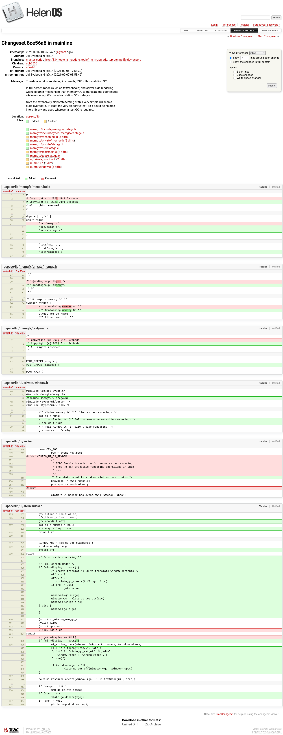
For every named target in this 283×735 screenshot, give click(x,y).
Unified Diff (130, 724)
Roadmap (221, 30)
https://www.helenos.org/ (267, 732)
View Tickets (270, 30)
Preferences (229, 24)
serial (39, 59)
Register (244, 24)
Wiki (186, 30)
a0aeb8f (31, 67)
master (30, 59)
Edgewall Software (40, 732)
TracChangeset (224, 714)
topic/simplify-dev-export (125, 59)
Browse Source (244, 30)
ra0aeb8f (8, 191)
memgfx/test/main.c (43, 152)
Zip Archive (153, 724)
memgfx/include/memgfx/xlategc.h (53, 129)
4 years (61, 52)
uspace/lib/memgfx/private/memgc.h (30, 266)
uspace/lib (33, 116)
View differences (239, 53)
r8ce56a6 (20, 191)
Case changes (245, 75)
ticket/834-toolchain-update (62, 59)
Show (234, 57)
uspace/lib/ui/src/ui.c (19, 441)
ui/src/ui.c (37, 163)
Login (214, 24)
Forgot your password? (266, 24)
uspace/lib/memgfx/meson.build (27, 187)
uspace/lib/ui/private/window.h (26, 383)
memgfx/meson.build (44, 137)
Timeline (202, 30)
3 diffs (63, 137)
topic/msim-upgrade (94, 59)
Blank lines (243, 71)
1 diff (48, 163)
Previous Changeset (241, 36)
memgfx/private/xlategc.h (47, 144)
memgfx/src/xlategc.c (44, 148)
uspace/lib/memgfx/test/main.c (26, 328)
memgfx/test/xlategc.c (45, 155)
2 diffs (70, 140)
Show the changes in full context (250, 62)
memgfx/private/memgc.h (47, 140)
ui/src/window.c (40, 167)
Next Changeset (267, 36)
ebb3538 (31, 63)
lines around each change (259, 57)
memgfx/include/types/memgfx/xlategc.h (57, 133)
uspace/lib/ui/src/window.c (23, 506)
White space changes (249, 78)
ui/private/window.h (43, 159)
